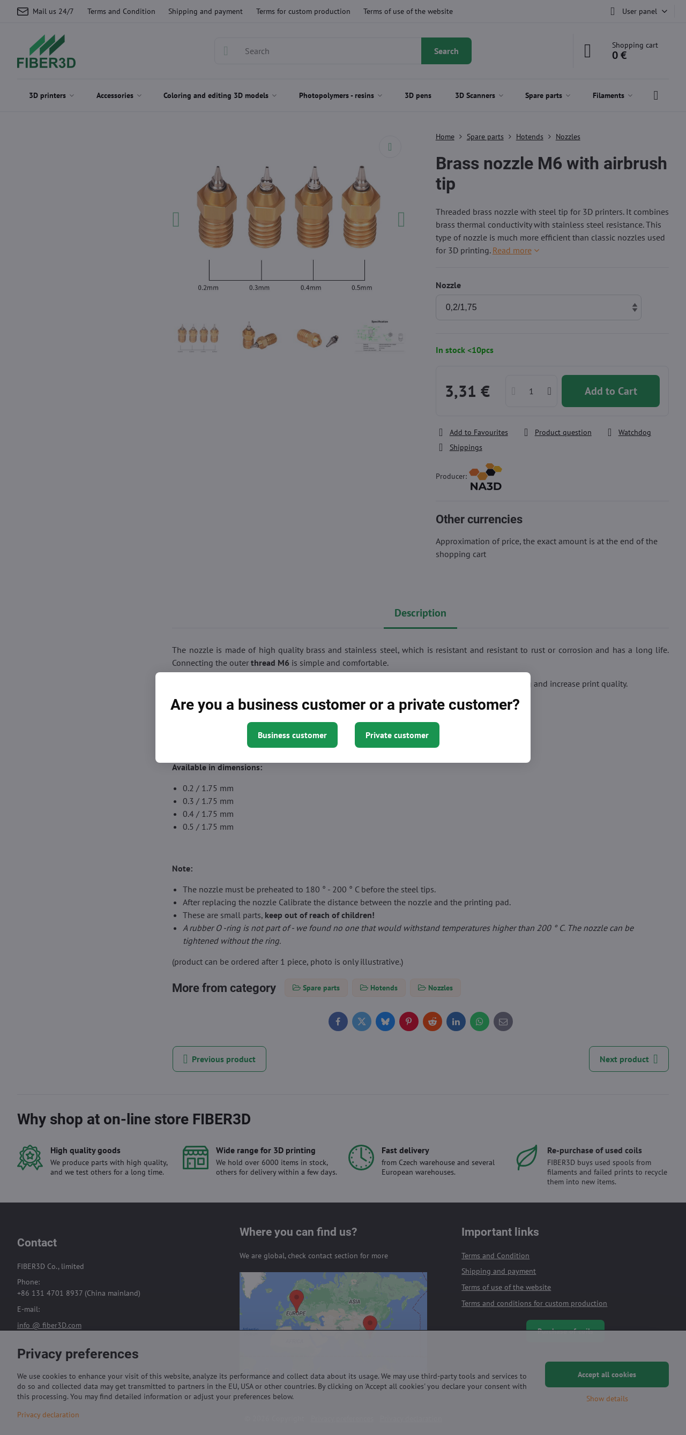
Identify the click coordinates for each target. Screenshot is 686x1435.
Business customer (292, 735)
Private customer (397, 735)
